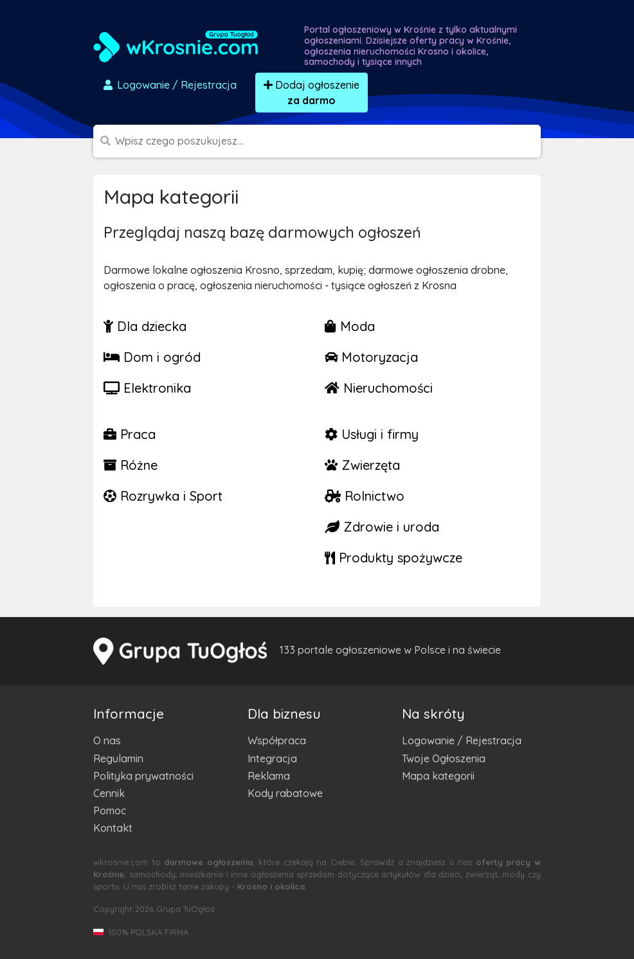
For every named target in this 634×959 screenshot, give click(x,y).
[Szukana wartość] (328, 141)
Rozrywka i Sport (163, 496)
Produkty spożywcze (393, 558)
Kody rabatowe (285, 793)
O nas (107, 740)
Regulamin (118, 758)
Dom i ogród (152, 357)
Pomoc (109, 810)
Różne (131, 465)
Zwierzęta (362, 465)
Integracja (272, 758)
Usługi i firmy (372, 434)
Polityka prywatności (143, 775)
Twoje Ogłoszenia (443, 758)
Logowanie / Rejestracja (461, 740)
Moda (350, 326)
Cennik (109, 793)
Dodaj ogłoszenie (311, 92)
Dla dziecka (145, 326)
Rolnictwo (364, 496)
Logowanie (169, 84)
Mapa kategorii (438, 775)
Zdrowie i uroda (382, 527)
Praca (130, 434)
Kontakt (112, 827)
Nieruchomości (379, 388)
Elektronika (147, 388)
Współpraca (277, 740)
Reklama (269, 775)
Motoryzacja (371, 357)
